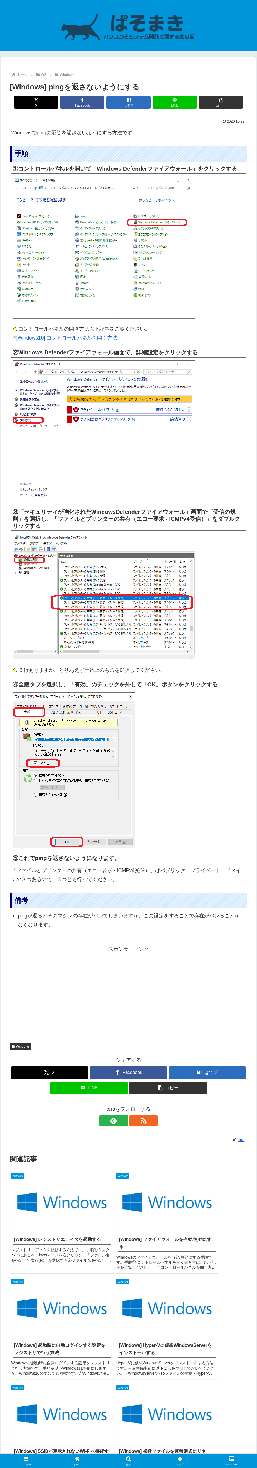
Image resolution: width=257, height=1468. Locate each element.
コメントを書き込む (128, 1394)
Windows (20, 1046)
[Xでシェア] (49, 102)
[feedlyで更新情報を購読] (122, 1120)
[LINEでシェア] (168, 102)
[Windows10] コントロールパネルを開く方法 (66, 338)
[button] (208, 102)
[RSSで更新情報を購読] (135, 1120)
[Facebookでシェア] (89, 102)
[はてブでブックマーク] (128, 102)
